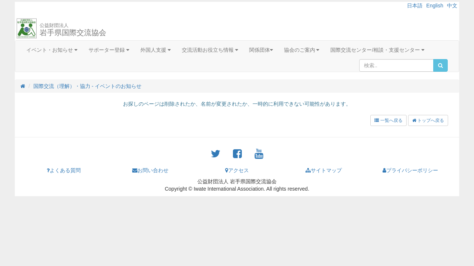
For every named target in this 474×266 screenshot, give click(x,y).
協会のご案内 (302, 50)
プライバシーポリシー (410, 170)
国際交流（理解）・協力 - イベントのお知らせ (87, 86)
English (434, 5)
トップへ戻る (428, 120)
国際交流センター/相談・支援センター (377, 50)
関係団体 (261, 50)
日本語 (415, 5)
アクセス (237, 170)
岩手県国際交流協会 (73, 30)
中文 (452, 5)
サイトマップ (324, 170)
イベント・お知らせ (51, 50)
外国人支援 (155, 50)
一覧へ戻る (388, 120)
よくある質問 (64, 170)
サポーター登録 (109, 50)
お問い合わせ (150, 170)
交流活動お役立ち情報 (210, 50)
